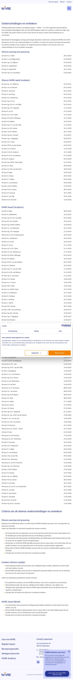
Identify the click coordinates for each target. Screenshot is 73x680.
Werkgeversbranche (10, 656)
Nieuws (62, 2)
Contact (69, 2)
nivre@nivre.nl (44, 660)
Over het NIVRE (8, 641)
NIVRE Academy (9, 661)
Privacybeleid (66, 677)
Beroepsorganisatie (10, 651)
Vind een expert (53, 2)
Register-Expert (8, 646)
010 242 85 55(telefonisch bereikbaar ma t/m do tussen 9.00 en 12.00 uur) (54, 654)
